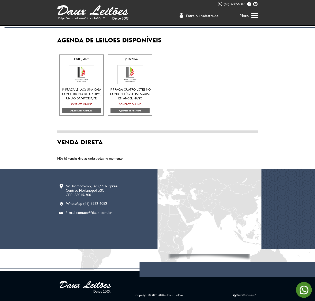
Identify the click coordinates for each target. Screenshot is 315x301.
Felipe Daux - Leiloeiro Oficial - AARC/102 (82, 18)
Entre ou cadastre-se (202, 16)
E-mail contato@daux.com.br (88, 212)
